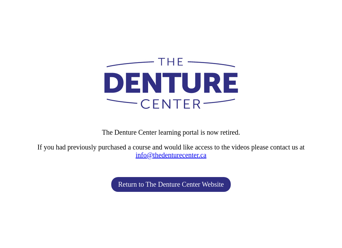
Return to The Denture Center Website (171, 184)
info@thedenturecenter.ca (171, 155)
